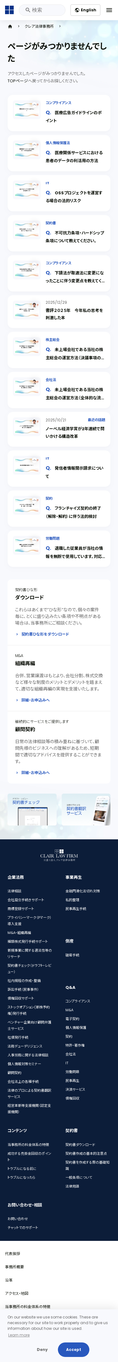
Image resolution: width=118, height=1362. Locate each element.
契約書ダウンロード (80, 1144)
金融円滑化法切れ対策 (82, 891)
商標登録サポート (21, 908)
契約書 (51, 223)
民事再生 (72, 1080)
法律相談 (14, 891)
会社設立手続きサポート (26, 899)
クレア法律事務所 (39, 26)
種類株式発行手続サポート (28, 941)
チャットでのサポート (23, 1227)
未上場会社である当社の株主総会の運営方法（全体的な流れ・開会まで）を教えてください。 (74, 397)
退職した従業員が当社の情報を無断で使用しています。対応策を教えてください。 (74, 556)
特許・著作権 (75, 1045)
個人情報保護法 (58, 142)
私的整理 (72, 899)
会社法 (51, 379)
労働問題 (52, 538)
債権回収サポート (21, 998)
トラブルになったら (22, 1177)
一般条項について (78, 1177)
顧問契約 (14, 1072)
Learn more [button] (19, 1335)
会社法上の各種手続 (23, 1081)
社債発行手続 (18, 1037)
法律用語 (72, 1186)
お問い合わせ (18, 1218)
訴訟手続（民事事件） (23, 989)
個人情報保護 (75, 1027)
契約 (49, 498)
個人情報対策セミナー (24, 1063)
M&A (69, 1010)
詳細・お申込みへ (35, 700)
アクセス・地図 (16, 1293)
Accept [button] (73, 1349)
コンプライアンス (58, 102)
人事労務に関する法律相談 (28, 1055)
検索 (27, 10)
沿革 (9, 1280)
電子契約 (72, 1018)
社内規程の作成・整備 (24, 980)
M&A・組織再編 (19, 932)
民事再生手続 (75, 908)
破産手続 (72, 955)
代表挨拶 (12, 1253)
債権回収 (72, 1098)
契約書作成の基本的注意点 (86, 1153)
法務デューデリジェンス (25, 1046)
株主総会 (52, 339)
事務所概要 (14, 1267)
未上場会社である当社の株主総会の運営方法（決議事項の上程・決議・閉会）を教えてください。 (75, 357)
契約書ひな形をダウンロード (45, 634)
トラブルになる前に (22, 1168)
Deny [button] (42, 1349)
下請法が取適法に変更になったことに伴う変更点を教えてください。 (75, 280)
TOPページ (18, 81)
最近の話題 (96, 419)
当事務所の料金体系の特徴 (28, 1144)
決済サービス (75, 1089)
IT (47, 182)
